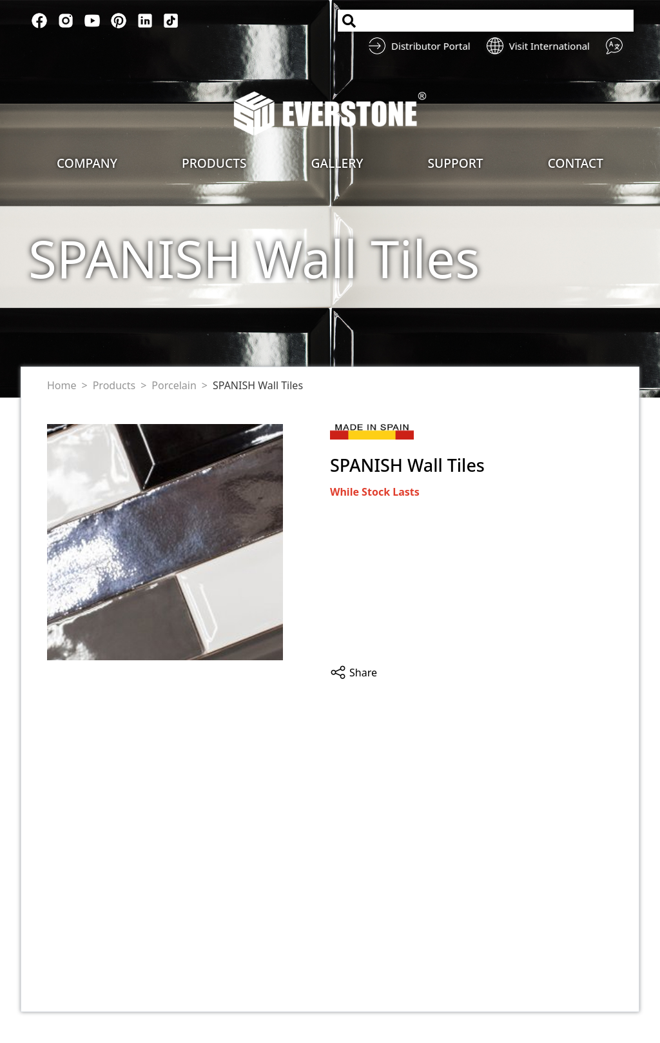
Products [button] (214, 163)
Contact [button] (575, 163)
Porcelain (173, 385)
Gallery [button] (337, 163)
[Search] (486, 21)
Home (62, 385)
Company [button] (87, 163)
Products (114, 385)
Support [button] (455, 163)
